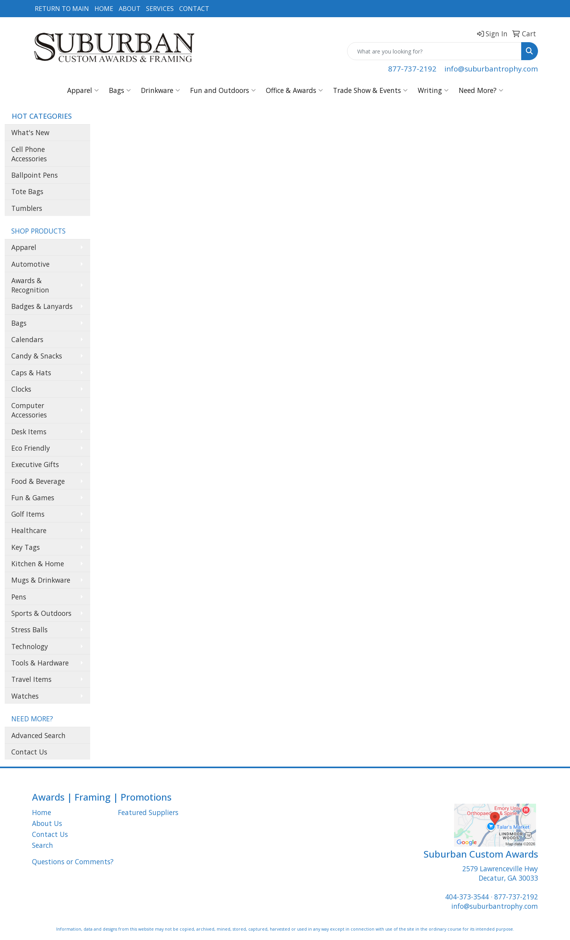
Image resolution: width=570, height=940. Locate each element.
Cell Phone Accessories (29, 153)
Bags (120, 90)
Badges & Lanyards (42, 306)
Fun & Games (32, 497)
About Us (47, 823)
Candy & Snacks (36, 355)
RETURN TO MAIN (62, 8)
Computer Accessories (29, 410)
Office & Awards (294, 90)
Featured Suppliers (148, 812)
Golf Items (28, 514)
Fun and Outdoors (223, 90)
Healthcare (28, 530)
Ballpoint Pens (34, 175)
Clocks (21, 389)
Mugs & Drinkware (40, 580)
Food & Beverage (38, 481)
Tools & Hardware (40, 662)
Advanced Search (38, 735)
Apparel (83, 90)
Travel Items (31, 679)
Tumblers (26, 208)
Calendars (27, 339)
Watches (25, 696)
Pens (18, 596)
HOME (103, 8)
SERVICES (160, 8)
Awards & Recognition (30, 285)
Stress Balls (29, 629)
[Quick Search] (434, 51)
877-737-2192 (412, 68)
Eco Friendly (30, 448)
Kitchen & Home (37, 563)
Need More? (481, 90)
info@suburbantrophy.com (491, 68)
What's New (30, 132)
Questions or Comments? (73, 861)
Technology (29, 646)
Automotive (30, 264)
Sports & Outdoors (41, 613)
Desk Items (28, 431)
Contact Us (29, 751)
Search (42, 845)
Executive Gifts (35, 464)
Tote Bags (27, 191)
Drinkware (160, 90)
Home (41, 812)
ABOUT (130, 8)
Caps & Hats (31, 372)
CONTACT (194, 8)
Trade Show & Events (370, 90)
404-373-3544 (467, 896)
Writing (433, 90)
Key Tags (25, 547)
